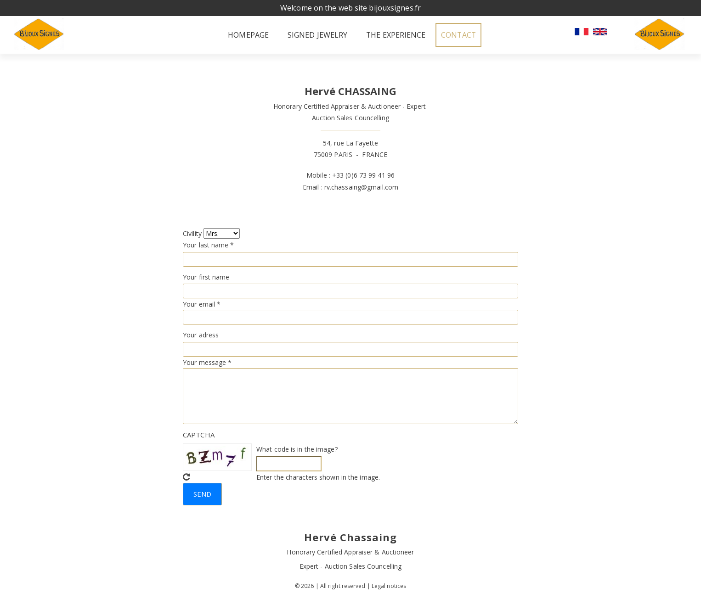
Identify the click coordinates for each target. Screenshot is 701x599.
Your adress (201, 334)
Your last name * (208, 244)
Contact (462, 34)
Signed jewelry (299, 34)
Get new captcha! (186, 476)
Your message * (207, 361)
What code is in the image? (297, 448)
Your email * (201, 303)
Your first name (206, 276)
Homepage (223, 34)
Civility (192, 232)
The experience (384, 34)
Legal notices (389, 585)
